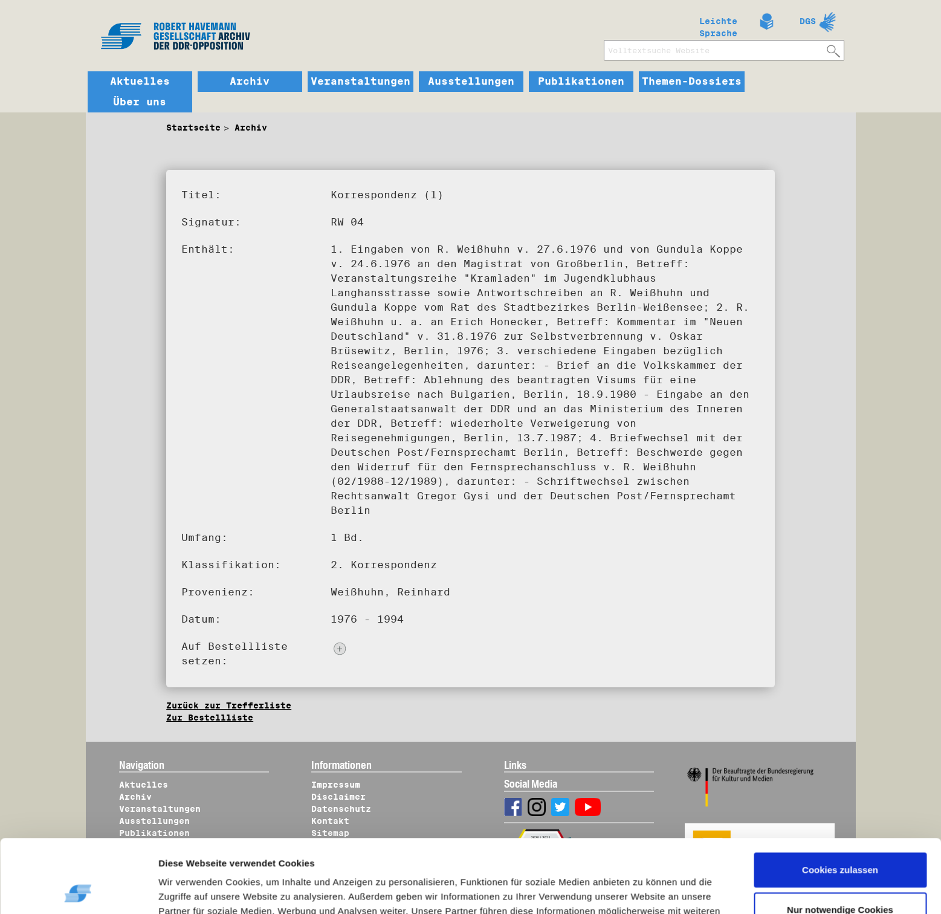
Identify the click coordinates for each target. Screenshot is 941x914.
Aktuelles (140, 82)
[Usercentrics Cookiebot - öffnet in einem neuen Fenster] (78, 890)
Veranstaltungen (360, 82)
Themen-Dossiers (692, 82)
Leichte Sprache (718, 24)
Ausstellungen (471, 82)
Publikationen (581, 82)
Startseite (193, 127)
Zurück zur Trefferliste (228, 705)
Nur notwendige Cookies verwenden (840, 847)
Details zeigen (201, 890)
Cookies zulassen (840, 801)
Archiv (250, 82)
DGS (808, 21)
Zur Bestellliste (209, 717)
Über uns (139, 102)
